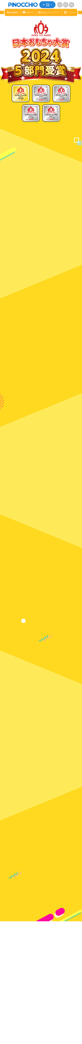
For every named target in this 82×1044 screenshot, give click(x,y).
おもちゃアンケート (49, 12)
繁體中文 (71, 4)
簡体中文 (65, 4)
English (60, 5)
